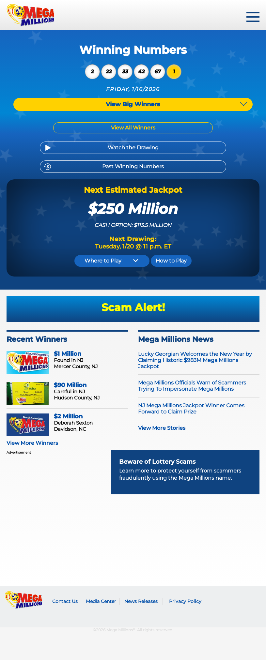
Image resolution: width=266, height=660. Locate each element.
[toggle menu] (252, 16)
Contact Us (65, 601)
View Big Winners (133, 104)
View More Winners (32, 443)
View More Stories (161, 428)
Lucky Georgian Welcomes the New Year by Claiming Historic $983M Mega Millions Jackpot (195, 360)
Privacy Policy (185, 601)
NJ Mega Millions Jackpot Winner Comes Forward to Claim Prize (191, 408)
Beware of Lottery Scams (157, 461)
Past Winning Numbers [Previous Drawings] (133, 166)
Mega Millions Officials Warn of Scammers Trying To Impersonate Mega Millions (192, 386)
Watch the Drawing (133, 147)
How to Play (171, 261)
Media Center (101, 601)
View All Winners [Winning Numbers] (133, 128)
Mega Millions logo (23, 600)
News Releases (141, 601)
